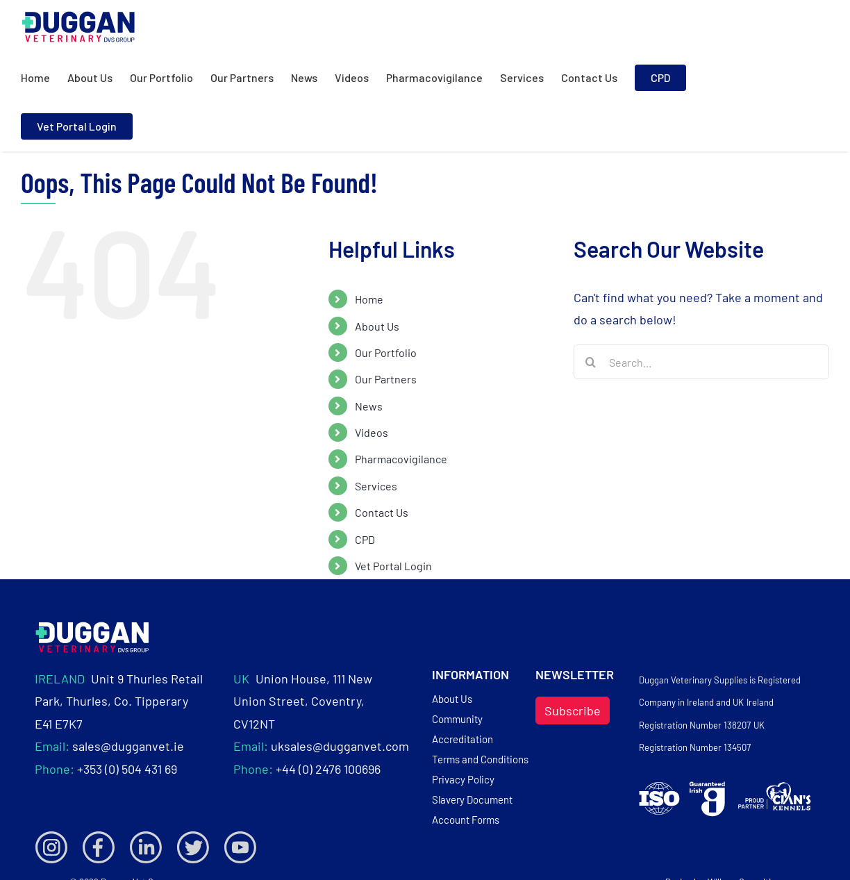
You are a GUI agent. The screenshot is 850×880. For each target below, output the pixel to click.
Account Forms (465, 819)
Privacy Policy (463, 779)
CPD (365, 539)
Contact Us (381, 512)
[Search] (591, 361)
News (369, 406)
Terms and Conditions (480, 759)
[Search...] (701, 361)
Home (369, 299)
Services (376, 485)
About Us (377, 326)
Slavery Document (472, 799)
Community (457, 719)
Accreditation (462, 739)
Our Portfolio (386, 352)
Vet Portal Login (393, 565)
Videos (371, 432)
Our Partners (386, 378)
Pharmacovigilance (401, 458)
